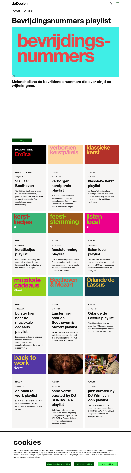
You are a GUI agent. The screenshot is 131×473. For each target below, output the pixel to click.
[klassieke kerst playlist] (102, 154)
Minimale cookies (84, 464)
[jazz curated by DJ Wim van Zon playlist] (102, 364)
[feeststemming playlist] (65, 223)
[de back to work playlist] (29, 364)
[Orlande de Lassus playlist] (102, 287)
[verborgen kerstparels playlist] (65, 154)
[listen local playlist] (102, 223)
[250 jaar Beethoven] (29, 154)
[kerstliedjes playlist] (29, 223)
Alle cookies (107, 464)
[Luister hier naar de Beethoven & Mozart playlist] (65, 287)
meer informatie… (33, 457)
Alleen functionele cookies (58, 464)
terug (22, 140)
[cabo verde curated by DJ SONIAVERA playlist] (65, 364)
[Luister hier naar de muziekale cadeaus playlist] (29, 287)
